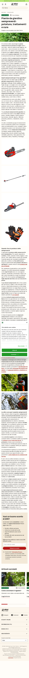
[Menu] (2, 4)
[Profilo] (5, 4)
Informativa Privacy (17, 552)
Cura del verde (10, 12)
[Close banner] (26, 322)
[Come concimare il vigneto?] (5, 596)
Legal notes (10, 657)
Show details (21, 346)
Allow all (14, 350)
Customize (14, 354)
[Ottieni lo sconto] (14, 548)
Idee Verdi (3, 12)
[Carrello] (26, 4)
